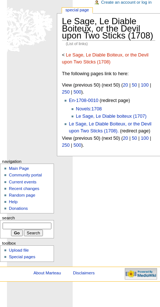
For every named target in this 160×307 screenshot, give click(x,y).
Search (8, 218)
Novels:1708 (89, 109)
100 (145, 85)
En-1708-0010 (83, 100)
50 (134, 85)
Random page (22, 195)
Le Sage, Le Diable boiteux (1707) (111, 116)
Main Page (19, 168)
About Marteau (47, 273)
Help (13, 202)
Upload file (19, 250)
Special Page (77, 10)
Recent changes (24, 188)
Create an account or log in (126, 2)
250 (66, 92)
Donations (18, 208)
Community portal (25, 175)
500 (77, 92)
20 (125, 85)
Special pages (22, 257)
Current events (22, 182)
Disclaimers (84, 273)
